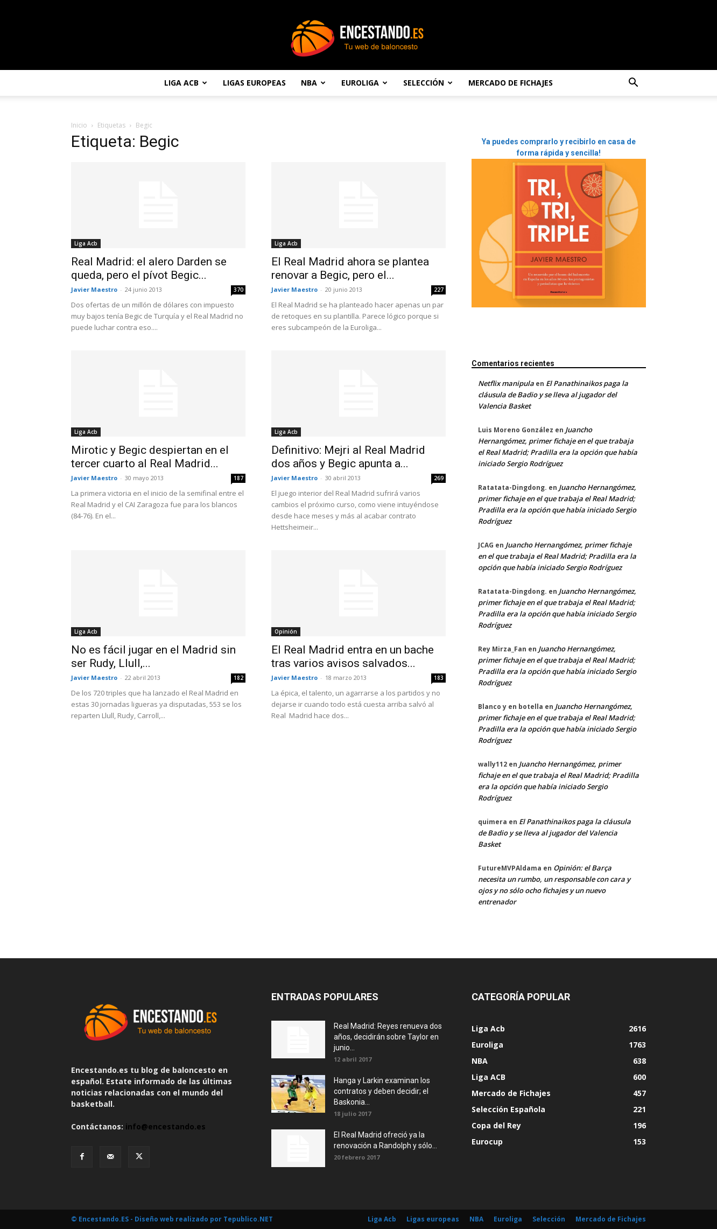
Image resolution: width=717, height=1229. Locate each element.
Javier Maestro (94, 289)
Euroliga (364, 83)
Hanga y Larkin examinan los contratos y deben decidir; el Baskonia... (382, 1091)
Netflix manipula (506, 383)
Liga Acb (185, 83)
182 (238, 678)
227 (439, 289)
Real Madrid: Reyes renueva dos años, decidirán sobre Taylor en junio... (388, 1037)
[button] (633, 84)
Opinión (286, 631)
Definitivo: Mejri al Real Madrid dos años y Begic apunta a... (348, 457)
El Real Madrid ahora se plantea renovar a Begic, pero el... (350, 268)
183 (439, 678)
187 (238, 478)
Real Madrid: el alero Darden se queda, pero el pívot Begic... (149, 268)
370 (238, 289)
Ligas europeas (254, 83)
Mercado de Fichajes (510, 83)
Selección (428, 83)
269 (439, 478)
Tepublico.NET (248, 1219)
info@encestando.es (165, 1126)
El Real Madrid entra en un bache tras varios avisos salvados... (352, 656)
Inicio (79, 125)
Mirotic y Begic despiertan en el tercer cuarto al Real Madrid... (150, 457)
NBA (313, 83)
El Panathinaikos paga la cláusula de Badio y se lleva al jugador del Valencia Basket (553, 394)
